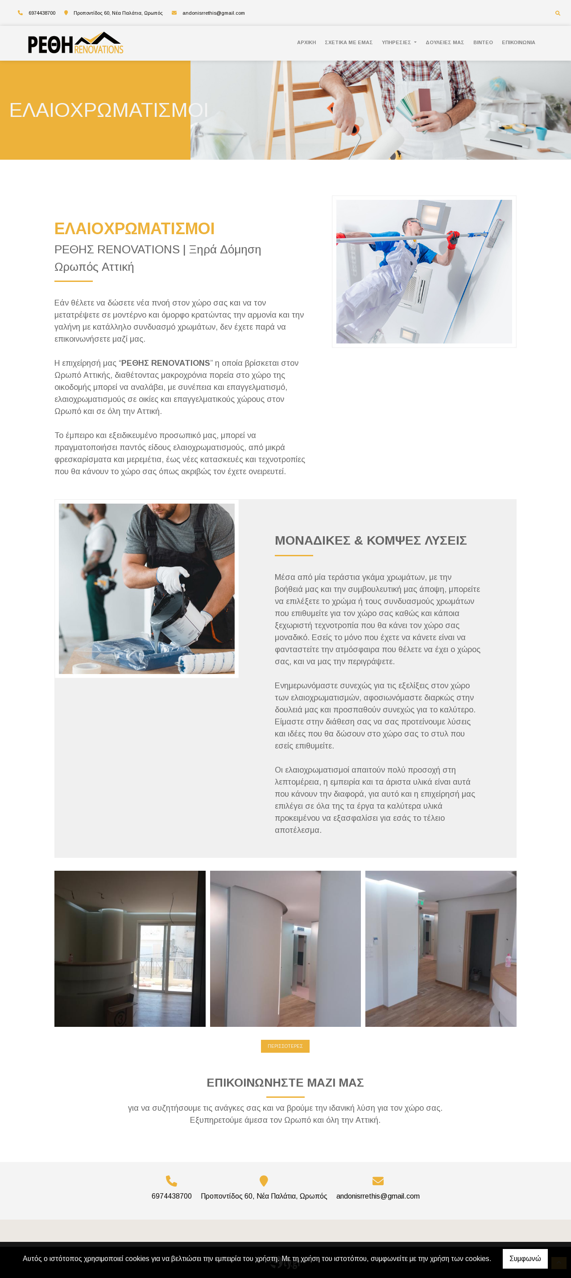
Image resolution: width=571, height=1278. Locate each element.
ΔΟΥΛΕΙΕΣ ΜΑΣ (445, 42)
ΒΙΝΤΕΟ (483, 42)
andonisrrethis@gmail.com (213, 13)
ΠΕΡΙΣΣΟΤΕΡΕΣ (285, 1046)
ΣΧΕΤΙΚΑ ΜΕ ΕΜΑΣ (349, 42)
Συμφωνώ (525, 1258)
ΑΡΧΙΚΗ (306, 42)
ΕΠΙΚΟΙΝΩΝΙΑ (518, 42)
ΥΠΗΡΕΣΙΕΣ (397, 42)
